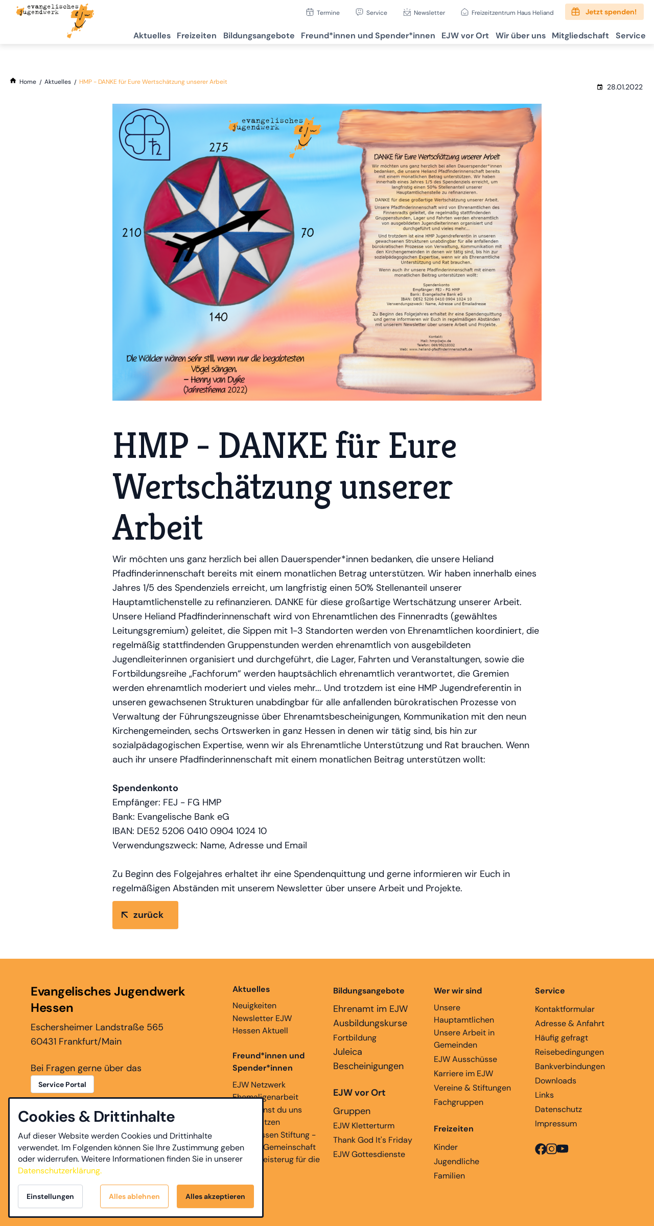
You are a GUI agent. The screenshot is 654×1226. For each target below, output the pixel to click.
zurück (148, 915)
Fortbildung (355, 1037)
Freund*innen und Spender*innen (268, 1061)
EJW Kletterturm (363, 1125)
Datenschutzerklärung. (60, 1170)
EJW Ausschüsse (465, 1059)
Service (376, 12)
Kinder (446, 1147)
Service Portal (62, 1084)
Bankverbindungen (570, 1066)
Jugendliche (456, 1161)
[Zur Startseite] (55, 22)
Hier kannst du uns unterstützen (267, 1115)
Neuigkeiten (254, 997)
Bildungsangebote (225, 33)
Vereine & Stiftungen (472, 1087)
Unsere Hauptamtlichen (464, 1013)
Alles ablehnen (134, 1196)
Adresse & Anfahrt (569, 1023)
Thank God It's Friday (372, 1140)
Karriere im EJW (463, 1073)
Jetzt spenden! (611, 11)
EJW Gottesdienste (369, 1154)
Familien (449, 1175)
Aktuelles (106, 33)
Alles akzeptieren (215, 1196)
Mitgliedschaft (570, 33)
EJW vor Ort (444, 33)
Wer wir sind (458, 990)
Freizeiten (157, 33)
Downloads (555, 1080)
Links (544, 1095)
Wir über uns (505, 33)
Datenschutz (558, 1109)
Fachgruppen (458, 1102)
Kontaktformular (565, 1009)
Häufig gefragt (561, 1037)
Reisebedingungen (569, 1052)
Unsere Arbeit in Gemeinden (464, 1038)
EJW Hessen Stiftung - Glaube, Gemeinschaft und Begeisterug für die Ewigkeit (276, 1153)
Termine (328, 12)
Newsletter (429, 12)
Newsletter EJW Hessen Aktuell (262, 1024)
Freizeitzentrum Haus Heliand (513, 12)
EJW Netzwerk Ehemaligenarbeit (265, 1090)
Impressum (556, 1123)
